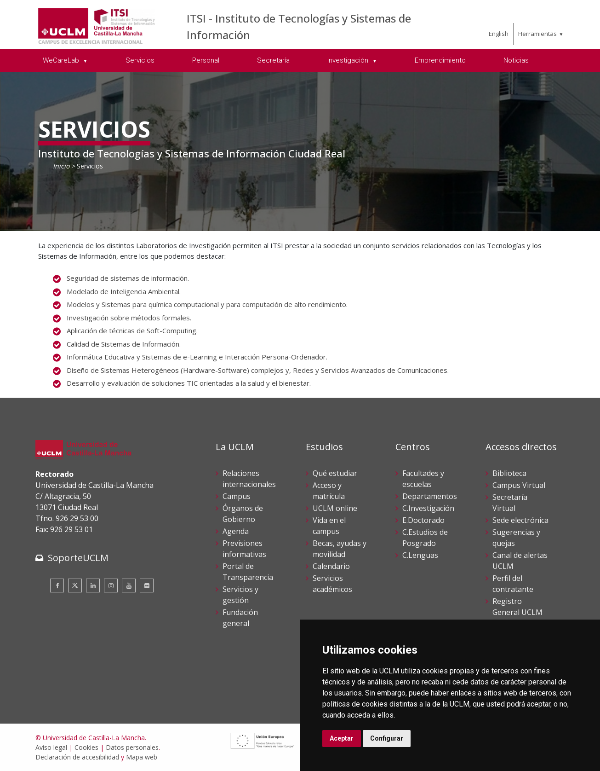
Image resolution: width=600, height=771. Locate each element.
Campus (237, 496)
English (499, 33)
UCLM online (335, 508)
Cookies (86, 747)
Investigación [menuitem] (348, 60)
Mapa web (141, 757)
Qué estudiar (335, 473)
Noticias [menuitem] (516, 60)
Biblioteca (509, 473)
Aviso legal (51, 747)
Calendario (331, 566)
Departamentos (429, 496)
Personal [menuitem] (205, 60)
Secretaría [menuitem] (273, 60)
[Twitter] (75, 585)
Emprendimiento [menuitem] (440, 60)
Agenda (236, 531)
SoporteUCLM (78, 557)
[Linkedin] (93, 585)
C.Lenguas (420, 555)
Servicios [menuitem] (140, 60)
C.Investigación (428, 508)
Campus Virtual (518, 485)
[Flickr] (147, 585)
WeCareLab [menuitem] (62, 60)
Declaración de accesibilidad (77, 757)
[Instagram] (111, 585)
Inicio (61, 166)
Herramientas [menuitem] (537, 33)
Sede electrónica (520, 520)
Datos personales (132, 747)
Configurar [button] (386, 738)
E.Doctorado (423, 520)
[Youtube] (129, 585)
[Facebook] (57, 585)
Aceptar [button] (342, 738)
